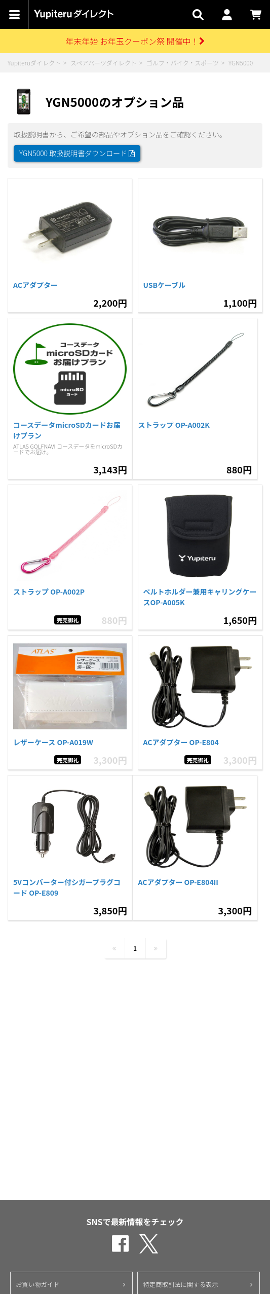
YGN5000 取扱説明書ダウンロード (77, 153)
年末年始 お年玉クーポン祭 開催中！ (134, 41)
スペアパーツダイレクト (103, 62)
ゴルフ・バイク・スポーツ (182, 62)
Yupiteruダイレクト (34, 62)
